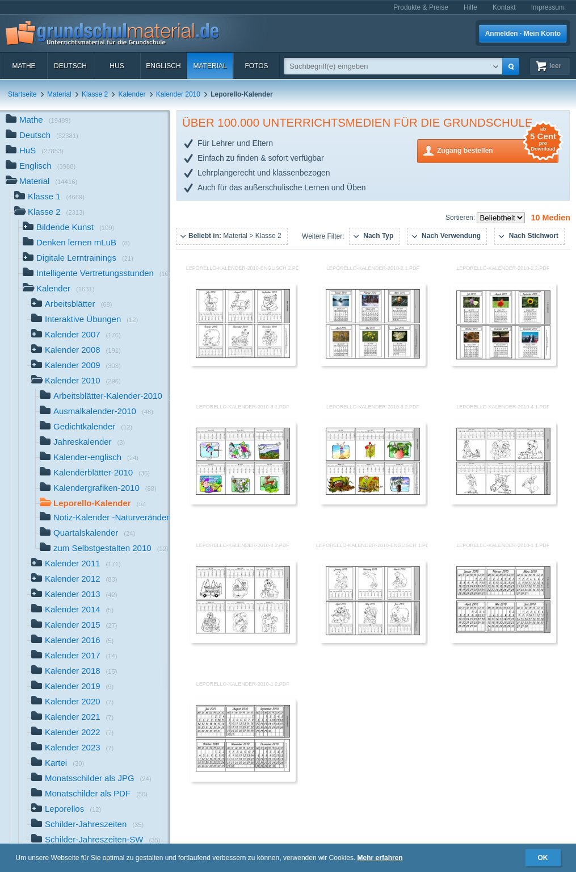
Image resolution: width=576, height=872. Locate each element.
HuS (117, 66)
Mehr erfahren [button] (380, 858)
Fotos (256, 66)
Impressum (548, 7)
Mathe (23, 66)
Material (209, 66)
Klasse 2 (95, 94)
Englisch (163, 66)
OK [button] (543, 858)
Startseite (22, 94)
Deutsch (70, 66)
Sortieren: (461, 218)
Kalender (131, 94)
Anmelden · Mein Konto (523, 33)
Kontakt (504, 7)
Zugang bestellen (497, 149)
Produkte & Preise (420, 7)
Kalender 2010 (178, 94)
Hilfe (470, 7)
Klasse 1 (49, 197)
